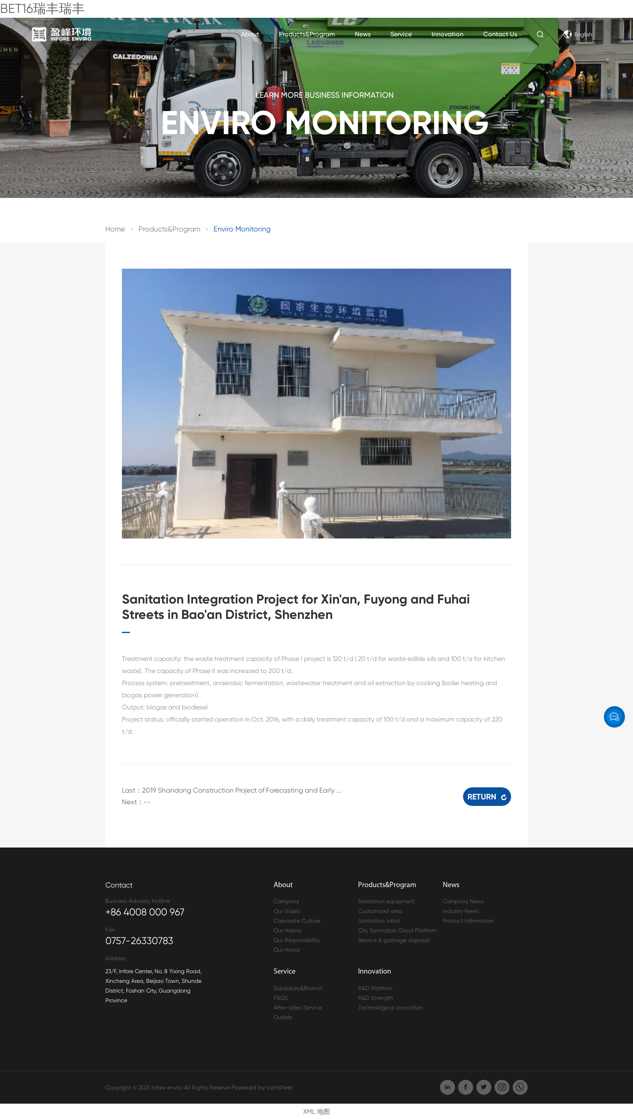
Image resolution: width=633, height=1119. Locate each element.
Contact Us (500, 34)
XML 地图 (316, 1110)
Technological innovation (390, 1006)
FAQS (281, 996)
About (250, 34)
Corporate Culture (297, 920)
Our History (288, 929)
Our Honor (287, 949)
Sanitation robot (379, 920)
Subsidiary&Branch (298, 987)
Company (286, 900)
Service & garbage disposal (394, 939)
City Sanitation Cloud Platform (397, 929)
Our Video (287, 910)
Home (115, 229)
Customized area (380, 910)
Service (401, 34)
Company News (463, 900)
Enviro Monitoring (242, 229)
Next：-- (135, 801)
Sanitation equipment (386, 900)
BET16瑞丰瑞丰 (42, 8)
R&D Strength (375, 996)
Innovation (447, 34)
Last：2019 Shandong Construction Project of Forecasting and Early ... (224, 790)
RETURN (487, 792)
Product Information (468, 920)
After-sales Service (298, 1006)
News (363, 34)
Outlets (283, 1016)
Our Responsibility (297, 939)
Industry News (461, 910)
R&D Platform (375, 987)
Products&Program (307, 34)
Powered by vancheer (259, 1086)
